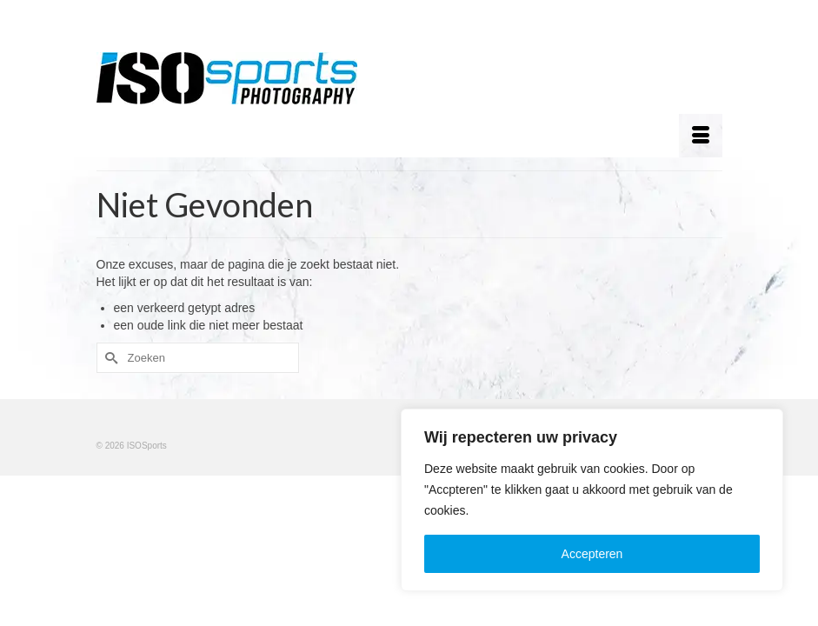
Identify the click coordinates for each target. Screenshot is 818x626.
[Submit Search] (109, 358)
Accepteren (592, 554)
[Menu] (700, 135)
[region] (592, 500)
